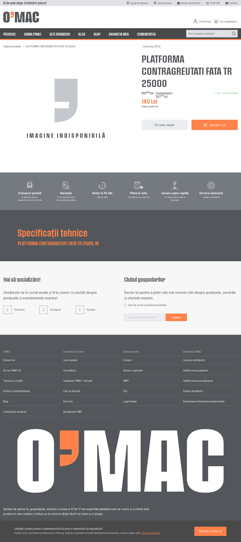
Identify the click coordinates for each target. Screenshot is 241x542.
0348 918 (215, 3)
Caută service (164, 3)
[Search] (234, 34)
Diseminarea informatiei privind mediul (203, 401)
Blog (5, 401)
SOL (125, 391)
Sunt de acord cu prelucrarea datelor (147, 305)
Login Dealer (130, 401)
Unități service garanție (195, 370)
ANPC (126, 380)
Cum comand (70, 360)
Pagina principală (12, 46)
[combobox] (212, 33)
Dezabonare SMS (72, 411)
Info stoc (68, 401)
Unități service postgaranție (198, 380)
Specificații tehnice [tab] (52, 232)
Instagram (50, 312)
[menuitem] (9, 34)
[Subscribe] (176, 317)
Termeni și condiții (13, 380)
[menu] (120, 34)
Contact (233, 3)
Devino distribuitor (191, 3)
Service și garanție (133, 370)
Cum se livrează (71, 391)
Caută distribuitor (139, 3)
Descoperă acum (150, 533)
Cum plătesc (70, 370)
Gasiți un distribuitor (194, 360)
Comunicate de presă (14, 411)
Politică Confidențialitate (16, 391)
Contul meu (205, 21)
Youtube (85, 312)
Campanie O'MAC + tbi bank (77, 380)
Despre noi (9, 360)
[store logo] (21, 17)
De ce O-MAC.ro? (12, 370)
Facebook (14, 312)
